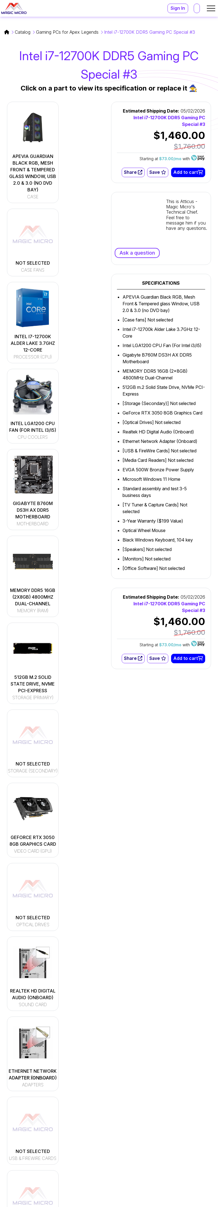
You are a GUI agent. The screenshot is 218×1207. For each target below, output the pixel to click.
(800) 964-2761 (165, 1143)
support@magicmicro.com (175, 1122)
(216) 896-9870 (164, 1150)
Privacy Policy (199, 1201)
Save (157, 172)
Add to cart (188, 172)
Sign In (178, 8)
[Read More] (93, 1114)
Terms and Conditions (154, 1201)
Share (133, 172)
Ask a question (137, 253)
